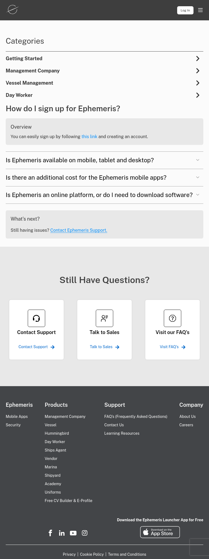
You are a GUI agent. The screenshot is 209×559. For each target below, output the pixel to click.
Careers (186, 425)
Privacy (69, 554)
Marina (51, 467)
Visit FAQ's (172, 347)
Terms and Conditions (127, 554)
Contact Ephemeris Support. (78, 230)
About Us (187, 416)
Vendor (51, 458)
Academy (53, 484)
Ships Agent (55, 450)
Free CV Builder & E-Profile (68, 500)
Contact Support (36, 347)
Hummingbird (57, 433)
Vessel (50, 425)
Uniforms (53, 492)
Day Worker (19, 95)
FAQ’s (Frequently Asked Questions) (135, 416)
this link (89, 136)
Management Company (33, 71)
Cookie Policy (92, 554)
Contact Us (114, 425)
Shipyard (52, 475)
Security (13, 425)
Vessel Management (29, 83)
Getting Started (24, 58)
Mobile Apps (17, 416)
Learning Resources (121, 433)
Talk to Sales (104, 347)
